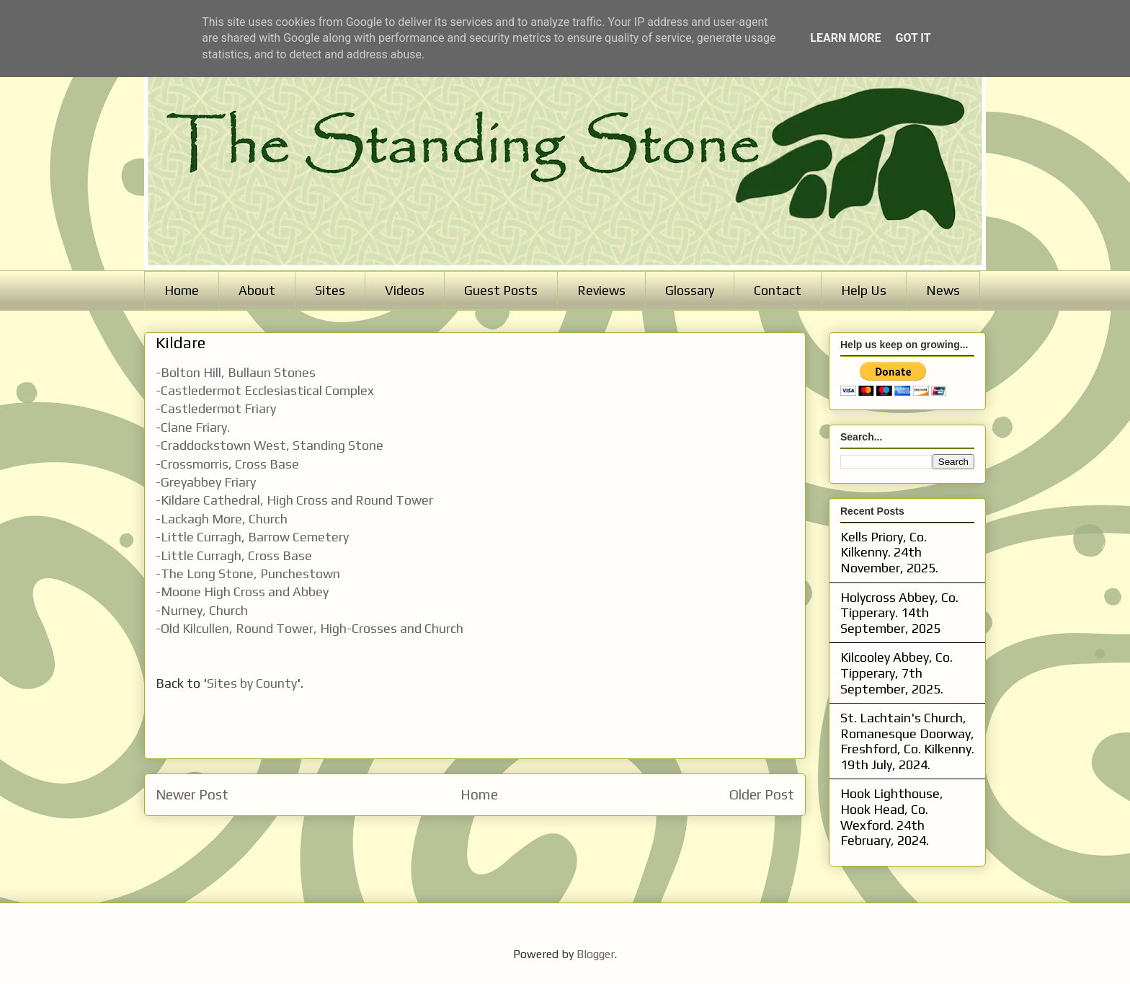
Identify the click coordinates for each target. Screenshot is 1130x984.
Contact (777, 290)
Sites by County (252, 683)
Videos (404, 290)
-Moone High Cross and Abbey (242, 591)
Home (181, 290)
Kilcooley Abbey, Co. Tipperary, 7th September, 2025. (896, 673)
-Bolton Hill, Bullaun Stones (236, 372)
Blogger (596, 954)
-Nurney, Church (202, 610)
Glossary (689, 290)
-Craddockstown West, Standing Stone (269, 445)
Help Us (863, 290)
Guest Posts (501, 290)
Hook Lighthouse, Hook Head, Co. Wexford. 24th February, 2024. (891, 817)
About (257, 290)
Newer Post (192, 794)
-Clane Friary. (193, 427)
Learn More (845, 38)
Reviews (601, 290)
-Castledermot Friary (216, 408)
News (943, 290)
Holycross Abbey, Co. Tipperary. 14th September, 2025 (899, 613)
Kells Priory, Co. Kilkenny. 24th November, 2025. (889, 552)
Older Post (761, 794)
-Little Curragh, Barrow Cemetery (252, 536)
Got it (912, 38)
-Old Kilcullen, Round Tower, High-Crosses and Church (309, 628)
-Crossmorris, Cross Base (227, 463)
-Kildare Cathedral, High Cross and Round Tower (294, 499)
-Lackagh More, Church (222, 518)
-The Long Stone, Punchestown (248, 573)
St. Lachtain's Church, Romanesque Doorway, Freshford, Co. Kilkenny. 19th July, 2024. (907, 741)
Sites (330, 290)
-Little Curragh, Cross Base (234, 555)
